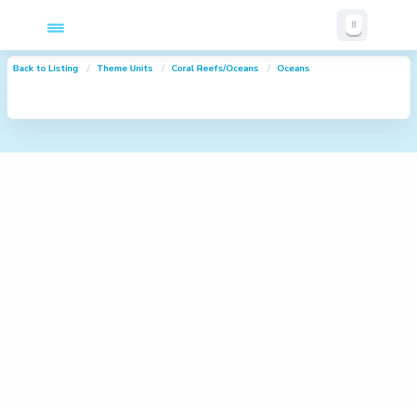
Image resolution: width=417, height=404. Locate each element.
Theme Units (126, 68)
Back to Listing (45, 68)
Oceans (293, 68)
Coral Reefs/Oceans (216, 68)
